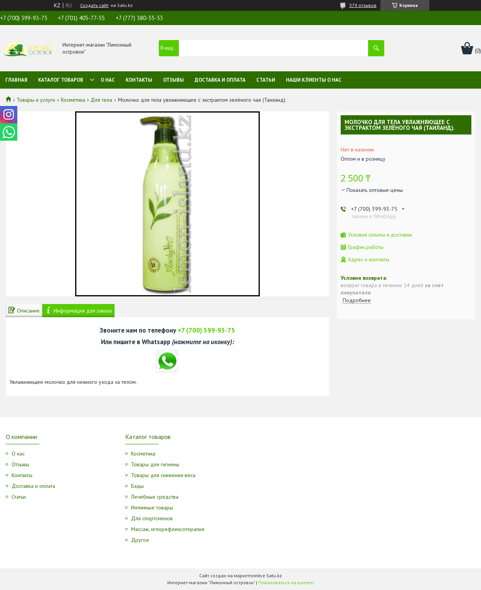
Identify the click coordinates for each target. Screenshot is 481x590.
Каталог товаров (60, 80)
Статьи (265, 80)
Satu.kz (274, 575)
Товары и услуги (36, 99)
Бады (137, 485)
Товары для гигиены (155, 464)
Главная (16, 80)
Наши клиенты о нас (313, 80)
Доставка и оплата (220, 80)
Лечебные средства (154, 496)
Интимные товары (152, 507)
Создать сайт (94, 5)
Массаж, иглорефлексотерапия (167, 529)
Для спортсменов (152, 518)
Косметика (73, 99)
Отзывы (173, 80)
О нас (108, 80)
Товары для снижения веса (163, 475)
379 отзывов (363, 5)
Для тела (101, 99)
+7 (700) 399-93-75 (206, 330)
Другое (140, 539)
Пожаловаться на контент (286, 582)
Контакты (139, 80)
